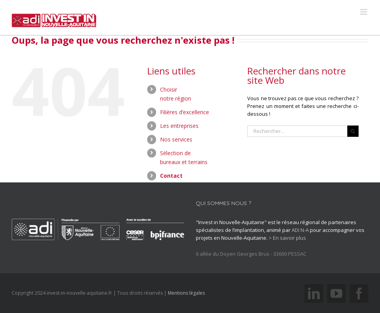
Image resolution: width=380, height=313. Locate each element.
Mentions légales (186, 293)
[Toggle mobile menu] (364, 12)
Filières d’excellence (184, 112)
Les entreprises (179, 125)
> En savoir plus (287, 237)
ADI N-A (300, 229)
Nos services (176, 139)
